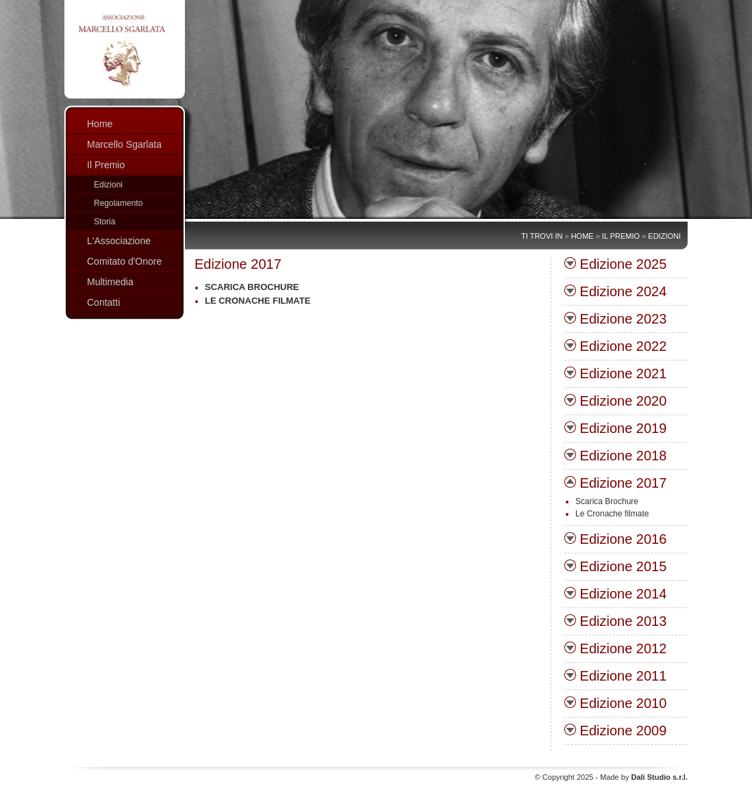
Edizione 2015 (615, 566)
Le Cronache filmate (257, 301)
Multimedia (110, 281)
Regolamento (118, 203)
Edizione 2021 (615, 373)
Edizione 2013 (615, 621)
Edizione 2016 (615, 539)
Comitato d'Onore (124, 261)
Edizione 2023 (615, 318)
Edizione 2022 (615, 346)
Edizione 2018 (615, 455)
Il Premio (106, 164)
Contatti (103, 302)
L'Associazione (119, 240)
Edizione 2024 (615, 291)
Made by (644, 777)
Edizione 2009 (615, 730)
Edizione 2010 (615, 703)
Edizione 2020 (615, 400)
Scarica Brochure (252, 287)
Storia (104, 221)
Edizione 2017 (615, 482)
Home (99, 123)
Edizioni (108, 184)
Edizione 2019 (615, 428)
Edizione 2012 (615, 648)
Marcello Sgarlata (124, 144)
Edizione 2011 (615, 675)
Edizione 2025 (615, 264)
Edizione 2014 (615, 593)
